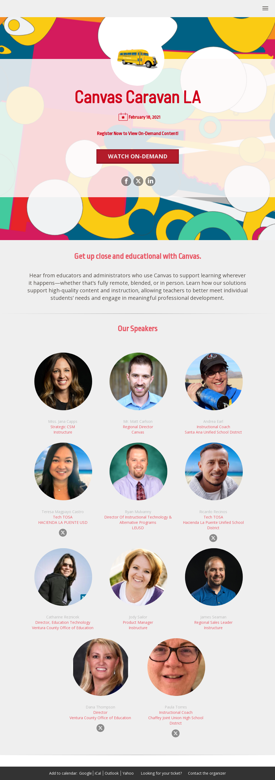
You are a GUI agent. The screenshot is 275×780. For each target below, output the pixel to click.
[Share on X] (138, 181)
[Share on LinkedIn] (150, 181)
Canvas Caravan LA (29, 8)
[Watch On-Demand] (137, 156)
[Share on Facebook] (126, 181)
